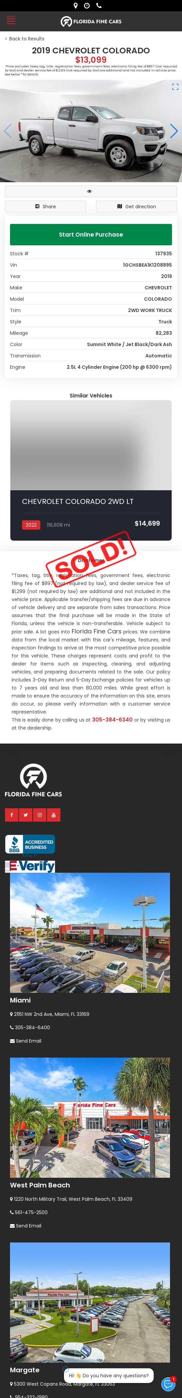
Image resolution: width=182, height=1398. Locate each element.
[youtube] (54, 662)
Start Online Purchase (91, 235)
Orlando (24, 1334)
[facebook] (12, 662)
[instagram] (40, 662)
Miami (20, 847)
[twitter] (26, 662)
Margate (25, 1217)
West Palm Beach (40, 1032)
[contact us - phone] (100, 5)
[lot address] (77, 5)
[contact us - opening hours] (88, 5)
